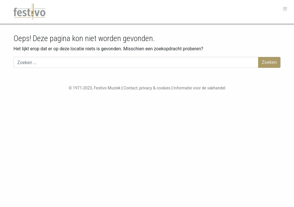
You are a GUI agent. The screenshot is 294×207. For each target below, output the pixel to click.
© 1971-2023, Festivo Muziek (95, 88)
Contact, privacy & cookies (147, 88)
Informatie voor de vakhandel (199, 88)
